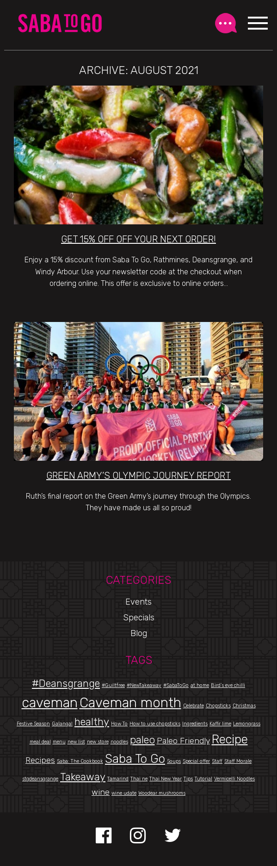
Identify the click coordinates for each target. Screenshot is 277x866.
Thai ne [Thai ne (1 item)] (139, 779)
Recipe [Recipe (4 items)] (230, 739)
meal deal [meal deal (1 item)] (40, 742)
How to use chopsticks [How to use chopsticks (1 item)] (154, 724)
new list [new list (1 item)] (76, 742)
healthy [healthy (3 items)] (91, 722)
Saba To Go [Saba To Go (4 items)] (135, 758)
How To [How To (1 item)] (119, 724)
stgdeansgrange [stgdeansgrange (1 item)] (40, 779)
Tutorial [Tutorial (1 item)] (203, 779)
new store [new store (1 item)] (98, 742)
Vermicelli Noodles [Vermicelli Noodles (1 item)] (234, 779)
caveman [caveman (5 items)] (50, 703)
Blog (138, 633)
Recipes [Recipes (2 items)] (40, 760)
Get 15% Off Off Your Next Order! (138, 239)
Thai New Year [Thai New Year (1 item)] (165, 779)
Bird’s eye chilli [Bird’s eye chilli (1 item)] (228, 685)
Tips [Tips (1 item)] (188, 779)
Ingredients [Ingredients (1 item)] (195, 724)
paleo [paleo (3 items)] (142, 740)
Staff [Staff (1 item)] (217, 761)
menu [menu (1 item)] (59, 742)
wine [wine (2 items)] (101, 792)
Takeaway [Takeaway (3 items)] (82, 777)
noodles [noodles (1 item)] (119, 742)
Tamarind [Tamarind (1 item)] (118, 779)
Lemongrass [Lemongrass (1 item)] (246, 724)
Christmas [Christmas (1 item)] (244, 706)
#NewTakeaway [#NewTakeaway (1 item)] (144, 685)
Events (138, 602)
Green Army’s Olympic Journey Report (138, 475)
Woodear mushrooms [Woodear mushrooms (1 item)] (161, 793)
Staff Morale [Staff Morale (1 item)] (238, 761)
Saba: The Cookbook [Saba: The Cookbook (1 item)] (80, 761)
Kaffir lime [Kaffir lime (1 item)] (220, 724)
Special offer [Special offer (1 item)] (196, 761)
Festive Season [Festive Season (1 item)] (33, 724)
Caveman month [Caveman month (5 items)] (130, 703)
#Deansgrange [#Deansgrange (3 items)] (66, 683)
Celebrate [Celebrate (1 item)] (193, 706)
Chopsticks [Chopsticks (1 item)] (218, 706)
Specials (138, 617)
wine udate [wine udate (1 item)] (123, 793)
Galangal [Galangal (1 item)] (62, 724)
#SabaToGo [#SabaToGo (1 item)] (176, 685)
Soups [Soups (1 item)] (174, 761)
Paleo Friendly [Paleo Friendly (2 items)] (183, 740)
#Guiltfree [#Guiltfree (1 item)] (113, 685)
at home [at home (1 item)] (200, 685)
